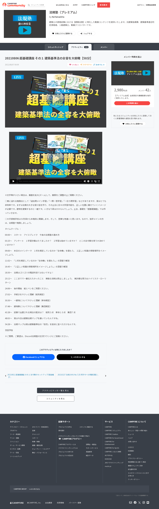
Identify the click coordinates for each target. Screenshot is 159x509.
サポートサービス (92, 448)
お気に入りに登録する (62, 33)
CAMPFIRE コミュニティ (113, 430)
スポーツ (35, 438)
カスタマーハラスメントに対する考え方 (138, 474)
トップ (55, 47)
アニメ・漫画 (14, 438)
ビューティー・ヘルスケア (41, 449)
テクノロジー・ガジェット (19, 427)
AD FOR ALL (109, 455)
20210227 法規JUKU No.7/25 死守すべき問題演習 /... (78, 374)
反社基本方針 (132, 469)
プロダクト (13, 430)
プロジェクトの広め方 (65, 455)
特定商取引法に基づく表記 (137, 462)
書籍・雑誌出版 (37, 445)
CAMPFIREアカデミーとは (67, 444)
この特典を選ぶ (132, 103)
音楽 (33, 430)
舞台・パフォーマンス (39, 452)
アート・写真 (14, 452)
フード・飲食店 (15, 434)
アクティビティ (80, 47)
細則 (129, 454)
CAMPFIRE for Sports (112, 448)
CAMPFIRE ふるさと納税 (113, 451)
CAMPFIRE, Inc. (35, 502)
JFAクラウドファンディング (114, 463)
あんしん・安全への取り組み (137, 430)
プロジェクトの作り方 (65, 452)
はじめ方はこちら (62, 5)
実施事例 (89, 452)
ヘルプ (130, 438)
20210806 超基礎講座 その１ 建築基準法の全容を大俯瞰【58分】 (49, 58)
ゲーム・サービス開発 (17, 445)
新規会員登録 (151, 5)
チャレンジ (36, 434)
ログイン (140, 5)
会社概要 (48, 502)
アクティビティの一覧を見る (55, 390)
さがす (75, 5)
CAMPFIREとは (133, 427)
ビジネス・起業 (15, 449)
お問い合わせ (132, 441)
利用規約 (131, 451)
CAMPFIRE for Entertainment (109, 442)
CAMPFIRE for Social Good (114, 438)
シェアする (87, 33)
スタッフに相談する (86, 427)
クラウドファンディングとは (68, 448)
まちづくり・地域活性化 (40, 427)
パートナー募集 (75, 502)
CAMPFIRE (108, 427)
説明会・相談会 (91, 444)
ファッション (14, 441)
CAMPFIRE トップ (88, 5)
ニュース (131, 434)
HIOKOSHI (108, 459)
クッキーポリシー (134, 479)
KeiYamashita (58, 16)
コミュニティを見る (55, 398)
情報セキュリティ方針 (135, 466)
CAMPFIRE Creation (111, 434)
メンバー (103, 47)
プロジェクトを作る (65, 427)
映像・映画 (36, 441)
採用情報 (60, 502)
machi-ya (108, 466)
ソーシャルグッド (16, 456)
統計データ (89, 455)
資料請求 (103, 5)
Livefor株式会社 (34, 489)
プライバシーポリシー (135, 458)
